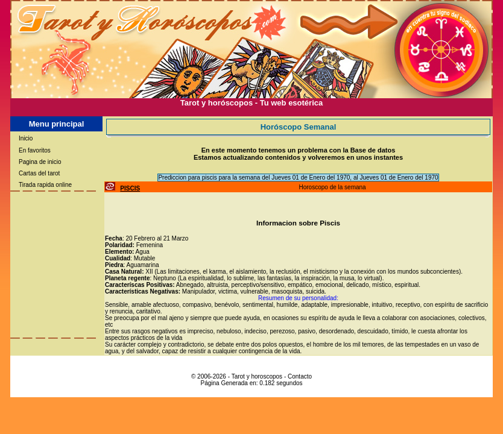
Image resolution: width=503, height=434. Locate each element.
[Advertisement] (251, 111)
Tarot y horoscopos (257, 376)
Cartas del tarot (39, 173)
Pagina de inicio (40, 162)
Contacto (300, 376)
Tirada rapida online (45, 184)
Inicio (26, 138)
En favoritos (35, 150)
